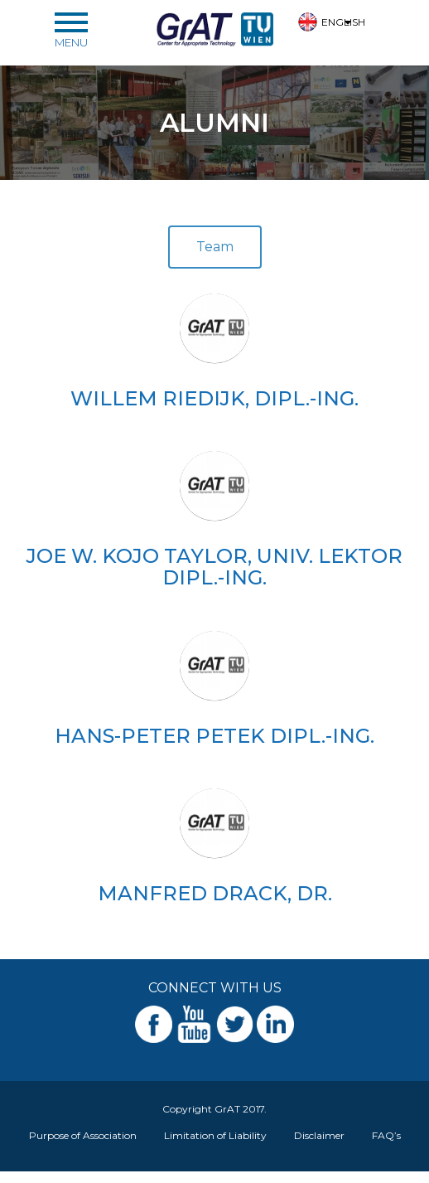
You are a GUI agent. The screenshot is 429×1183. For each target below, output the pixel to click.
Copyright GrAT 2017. (214, 1109)
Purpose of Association (83, 1135)
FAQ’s (386, 1135)
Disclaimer (319, 1135)
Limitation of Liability (215, 1135)
